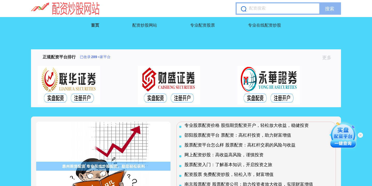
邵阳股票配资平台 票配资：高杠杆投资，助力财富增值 (237, 135)
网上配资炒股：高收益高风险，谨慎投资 (224, 154)
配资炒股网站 (144, 25)
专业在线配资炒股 (264, 25)
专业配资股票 (202, 25)
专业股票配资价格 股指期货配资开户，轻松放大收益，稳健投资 (246, 125)
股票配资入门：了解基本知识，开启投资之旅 (228, 164)
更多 (329, 57)
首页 (95, 25)
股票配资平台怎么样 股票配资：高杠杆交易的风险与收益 (240, 145)
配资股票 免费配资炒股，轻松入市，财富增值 (229, 174)
